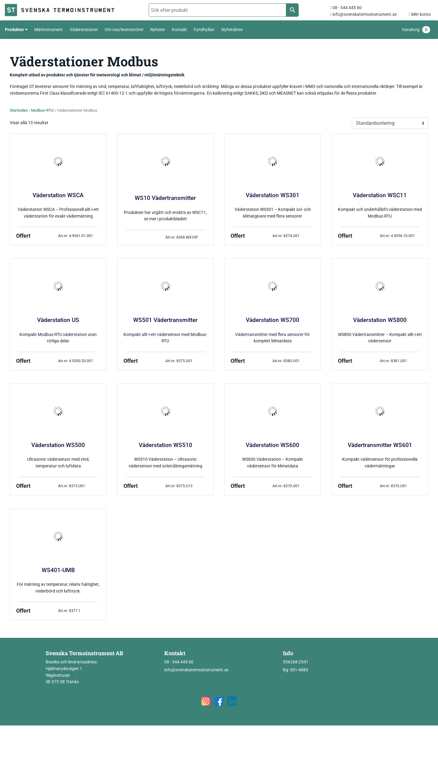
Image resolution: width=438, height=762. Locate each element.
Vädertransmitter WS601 (380, 445)
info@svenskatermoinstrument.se (363, 14)
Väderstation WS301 (272, 195)
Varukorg (416, 29)
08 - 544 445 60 (345, 7)
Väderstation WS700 (272, 320)
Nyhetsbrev (232, 29)
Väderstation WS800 (380, 320)
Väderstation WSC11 (380, 195)
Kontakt (179, 29)
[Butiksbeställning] (390, 123)
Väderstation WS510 (165, 445)
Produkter (14, 29)
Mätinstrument (48, 29)
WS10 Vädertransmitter (165, 198)
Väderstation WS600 (272, 445)
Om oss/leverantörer (124, 29)
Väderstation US (58, 320)
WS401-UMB (58, 570)
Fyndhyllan (204, 29)
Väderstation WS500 (58, 445)
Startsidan (19, 110)
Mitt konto (420, 14)
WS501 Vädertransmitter (165, 320)
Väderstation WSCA (58, 195)
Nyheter (157, 29)
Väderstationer (84, 29)
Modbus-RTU (42, 110)
